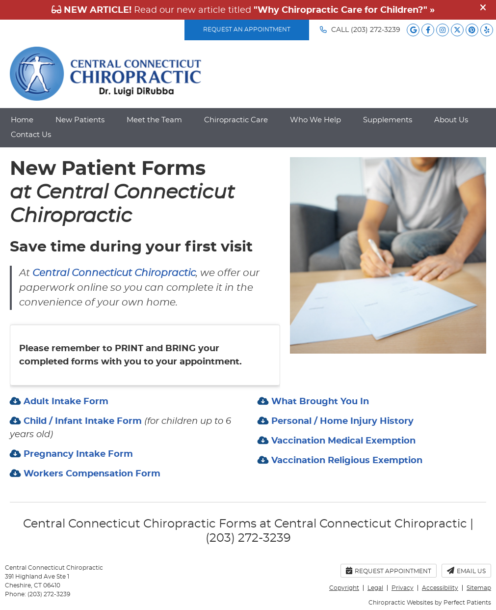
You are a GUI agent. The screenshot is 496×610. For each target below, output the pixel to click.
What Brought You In (319, 401)
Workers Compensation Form (90, 474)
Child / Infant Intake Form (82, 421)
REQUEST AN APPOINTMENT (246, 29)
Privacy (403, 588)
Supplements (387, 120)
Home (22, 120)
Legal (375, 588)
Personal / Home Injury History (341, 421)
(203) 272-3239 (375, 30)
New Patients (79, 120)
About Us (451, 120)
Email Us (466, 570)
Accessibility (440, 588)
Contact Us (31, 135)
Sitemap (479, 588)
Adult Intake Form (64, 401)
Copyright (344, 588)
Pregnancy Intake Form (77, 454)
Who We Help (315, 120)
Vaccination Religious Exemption (345, 460)
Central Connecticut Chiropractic (114, 273)
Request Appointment (388, 570)
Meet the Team (154, 120)
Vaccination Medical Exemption (342, 441)
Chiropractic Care (236, 120)
